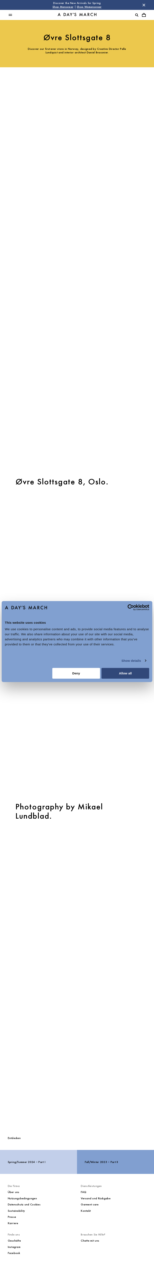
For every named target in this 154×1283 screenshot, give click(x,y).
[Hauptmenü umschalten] (10, 14)
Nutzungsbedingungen (22, 1198)
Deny (76, 673)
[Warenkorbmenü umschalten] (143, 14)
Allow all (125, 673)
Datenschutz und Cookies (24, 1204)
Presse (12, 1217)
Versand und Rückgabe (96, 1198)
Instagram (14, 1247)
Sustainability (16, 1211)
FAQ (83, 1192)
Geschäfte (14, 1240)
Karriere (13, 1223)
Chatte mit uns (90, 1240)
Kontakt (86, 1211)
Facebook (14, 1253)
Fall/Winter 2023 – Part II (101, 1162)
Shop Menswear (63, 7)
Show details (131, 660)
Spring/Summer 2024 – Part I (27, 1162)
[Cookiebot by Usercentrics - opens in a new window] (130, 607)
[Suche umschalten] (136, 14)
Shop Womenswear (89, 7)
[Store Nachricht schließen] (143, 5)
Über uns (13, 1192)
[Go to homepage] (77, 15)
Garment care (90, 1204)
